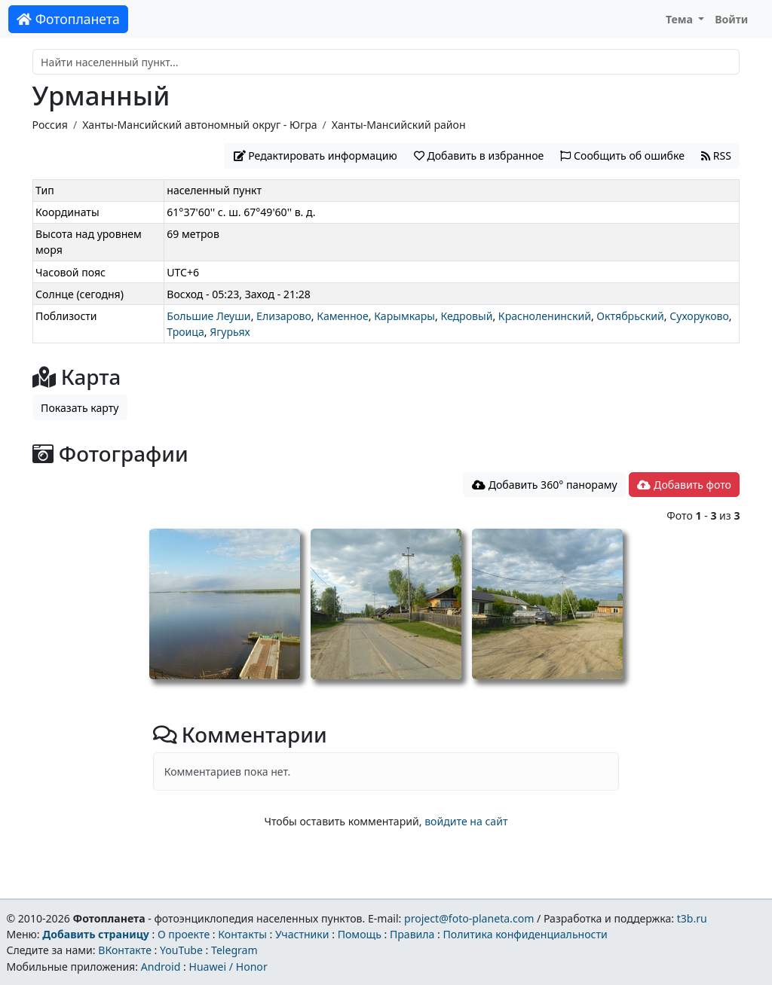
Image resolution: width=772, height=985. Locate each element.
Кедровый (466, 316)
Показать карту (79, 408)
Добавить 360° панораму (544, 484)
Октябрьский (629, 316)
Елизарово (283, 316)
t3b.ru (692, 918)
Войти (731, 19)
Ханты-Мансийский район (399, 124)
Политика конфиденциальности (525, 934)
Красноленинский (544, 316)
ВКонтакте (125, 950)
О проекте (184, 934)
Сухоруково (699, 316)
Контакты (242, 934)
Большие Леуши (208, 316)
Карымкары (404, 316)
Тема (681, 19)
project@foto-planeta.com (469, 918)
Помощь (359, 934)
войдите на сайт (465, 821)
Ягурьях (230, 332)
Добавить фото (684, 484)
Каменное (342, 316)
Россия (50, 124)
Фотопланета (68, 19)
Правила (412, 934)
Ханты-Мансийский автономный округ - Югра (199, 124)
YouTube (181, 950)
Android (161, 966)
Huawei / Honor (227, 966)
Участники (302, 934)
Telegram (234, 950)
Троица (185, 332)
